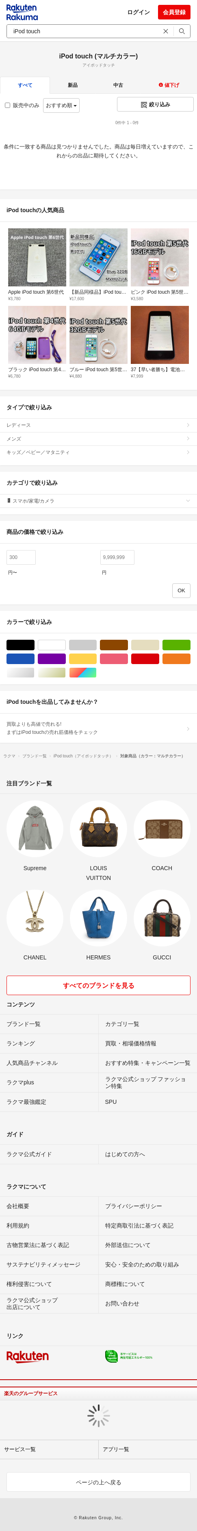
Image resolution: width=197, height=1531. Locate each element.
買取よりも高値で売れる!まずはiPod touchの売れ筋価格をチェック (98, 728)
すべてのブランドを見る (98, 985)
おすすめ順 (61, 105)
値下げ (168, 85)
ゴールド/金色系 (65, 673)
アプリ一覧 (116, 1449)
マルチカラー (96, 673)
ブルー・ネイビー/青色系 (34, 659)
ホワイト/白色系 (65, 645)
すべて (25, 85)
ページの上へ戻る (98, 1482)
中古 (118, 85)
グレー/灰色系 (96, 645)
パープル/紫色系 (65, 659)
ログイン (138, 12)
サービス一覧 (20, 1449)
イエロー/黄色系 (96, 659)
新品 (73, 85)
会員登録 (174, 12)
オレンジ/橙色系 (190, 659)
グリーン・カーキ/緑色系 (190, 645)
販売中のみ (22, 105)
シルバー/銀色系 (34, 673)
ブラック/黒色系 (34, 645)
